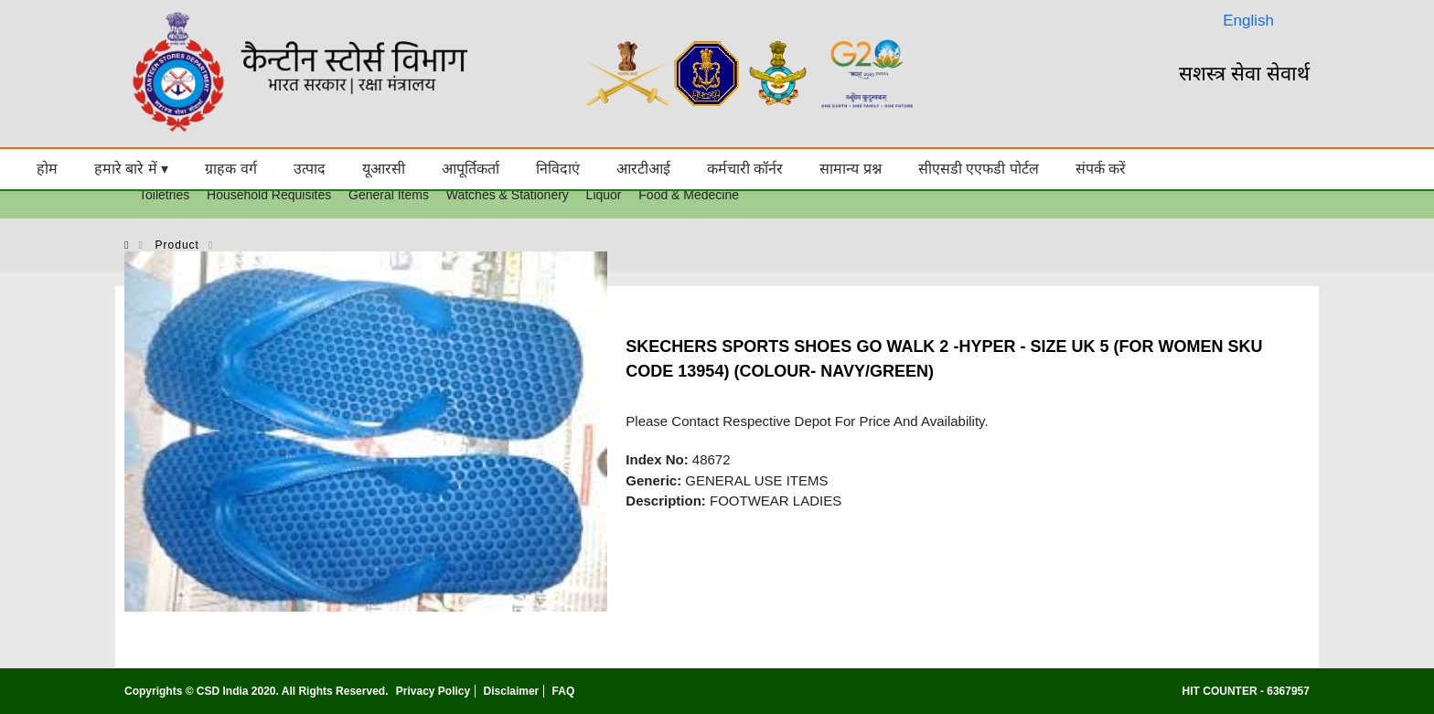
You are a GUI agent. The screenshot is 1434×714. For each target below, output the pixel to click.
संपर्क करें (1101, 168)
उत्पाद (310, 168)
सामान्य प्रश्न (850, 168)
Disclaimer (512, 691)
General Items (388, 194)
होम (47, 168)
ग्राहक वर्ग (230, 168)
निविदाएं (558, 168)
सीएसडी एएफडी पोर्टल (978, 168)
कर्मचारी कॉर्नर (745, 168)
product (177, 245)
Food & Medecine (688, 194)
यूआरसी (383, 168)
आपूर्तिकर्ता (470, 168)
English (1248, 20)
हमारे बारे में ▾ (131, 168)
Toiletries (164, 194)
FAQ (563, 691)
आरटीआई (643, 168)
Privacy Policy (433, 691)
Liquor (604, 194)
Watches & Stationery (507, 194)
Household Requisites (269, 194)
